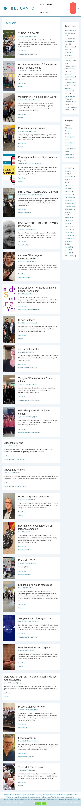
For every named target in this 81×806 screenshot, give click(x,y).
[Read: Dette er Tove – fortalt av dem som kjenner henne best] (9, 299)
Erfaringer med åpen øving (32, 128)
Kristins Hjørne (70, 143)
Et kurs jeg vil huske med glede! (35, 584)
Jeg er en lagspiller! (29, 349)
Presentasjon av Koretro (31, 706)
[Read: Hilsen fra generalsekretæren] (9, 506)
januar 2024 (68, 232)
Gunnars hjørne (70, 47)
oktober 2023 (69, 238)
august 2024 (69, 218)
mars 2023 (68, 253)
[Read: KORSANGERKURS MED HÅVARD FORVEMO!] (9, 234)
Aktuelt (20, 54)
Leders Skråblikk (28, 757)
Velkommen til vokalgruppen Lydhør (37, 96)
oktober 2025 (69, 177)
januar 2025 (68, 200)
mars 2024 (68, 229)
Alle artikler (27, 54)
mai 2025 (68, 188)
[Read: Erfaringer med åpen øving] (9, 138)
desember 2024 (70, 203)
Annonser (68, 131)
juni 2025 (68, 185)
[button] (73, 8)
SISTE (42, 4)
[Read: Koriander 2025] (9, 567)
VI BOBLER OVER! (29, 33)
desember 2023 (70, 235)
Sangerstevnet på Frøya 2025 (34, 618)
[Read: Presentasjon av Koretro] (9, 717)
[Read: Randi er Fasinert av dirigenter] (9, 657)
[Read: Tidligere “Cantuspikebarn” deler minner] (9, 389)
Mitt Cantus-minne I (14, 469)
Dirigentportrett (70, 137)
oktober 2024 (69, 209)
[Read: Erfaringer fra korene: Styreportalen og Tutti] (9, 169)
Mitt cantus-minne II (14, 442)
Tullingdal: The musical (30, 767)
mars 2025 (68, 194)
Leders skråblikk (27, 738)
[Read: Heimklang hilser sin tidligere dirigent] (9, 421)
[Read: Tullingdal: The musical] (9, 776)
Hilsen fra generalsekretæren (34, 496)
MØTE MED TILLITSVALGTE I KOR (38, 191)
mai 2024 (68, 223)
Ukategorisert (69, 158)
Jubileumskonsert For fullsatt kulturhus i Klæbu (70, 99)
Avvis (44, 803)
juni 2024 (68, 221)
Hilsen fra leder (26, 320)
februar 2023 (69, 256)
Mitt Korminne (35, 309)
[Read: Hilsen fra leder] (9, 329)
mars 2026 (68, 168)
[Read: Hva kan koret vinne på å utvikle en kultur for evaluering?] (9, 75)
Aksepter (38, 803)
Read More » (22, 51)
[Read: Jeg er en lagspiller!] (9, 358)
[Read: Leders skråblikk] (9, 747)
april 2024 (68, 226)
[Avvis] (79, 799)
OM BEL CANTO (45, 12)
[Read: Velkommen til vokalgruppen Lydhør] (9, 107)
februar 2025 (69, 197)
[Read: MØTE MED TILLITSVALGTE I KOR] (9, 202)
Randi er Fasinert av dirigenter (34, 647)
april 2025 (68, 191)
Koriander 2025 (26, 560)
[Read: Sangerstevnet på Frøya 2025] (9, 628)
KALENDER (50, 4)
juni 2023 (68, 247)
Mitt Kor (25, 727)
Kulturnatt (68, 146)
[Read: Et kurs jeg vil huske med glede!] (9, 596)
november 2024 (70, 206)
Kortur (67, 140)
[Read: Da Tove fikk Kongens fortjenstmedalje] (9, 266)
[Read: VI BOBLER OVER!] (9, 44)
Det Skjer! (34, 54)
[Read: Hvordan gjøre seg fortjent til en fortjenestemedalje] (9, 538)
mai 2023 (68, 250)
